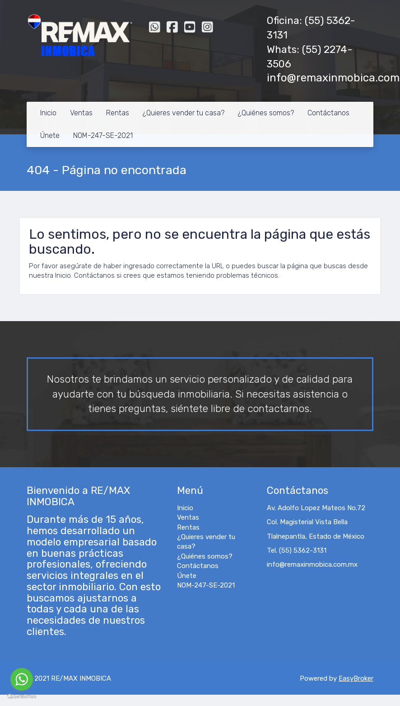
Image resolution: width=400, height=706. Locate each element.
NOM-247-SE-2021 (103, 135)
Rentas (117, 113)
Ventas (81, 113)
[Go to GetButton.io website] (21, 697)
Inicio (48, 113)
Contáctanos (328, 113)
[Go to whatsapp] (21, 679)
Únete (50, 135)
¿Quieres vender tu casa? (183, 113)
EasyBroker (356, 678)
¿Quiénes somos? (266, 113)
